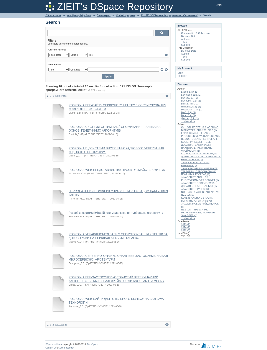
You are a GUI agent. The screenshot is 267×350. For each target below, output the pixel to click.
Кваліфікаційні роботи (79, 15)
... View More (188, 121)
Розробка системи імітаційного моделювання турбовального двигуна (116, 212)
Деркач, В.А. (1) (190, 118)
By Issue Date (188, 36)
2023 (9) (185, 224)
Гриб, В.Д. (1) (188, 112)
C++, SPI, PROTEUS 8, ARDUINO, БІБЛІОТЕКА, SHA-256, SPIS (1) (200, 129)
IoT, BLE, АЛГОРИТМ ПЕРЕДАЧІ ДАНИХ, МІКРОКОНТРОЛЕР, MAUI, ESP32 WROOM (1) (201, 156)
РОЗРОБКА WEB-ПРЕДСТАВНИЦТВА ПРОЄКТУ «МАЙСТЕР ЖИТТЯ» (117, 169)
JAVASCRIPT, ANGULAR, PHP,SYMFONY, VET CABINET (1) (200, 178)
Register (181, 75)
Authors (185, 39)
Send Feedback (66, 347)
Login (219, 4)
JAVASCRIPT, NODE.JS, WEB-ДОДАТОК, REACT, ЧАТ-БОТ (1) (199, 184)
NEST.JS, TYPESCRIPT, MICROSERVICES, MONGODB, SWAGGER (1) (198, 212)
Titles (184, 42)
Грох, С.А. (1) (188, 115)
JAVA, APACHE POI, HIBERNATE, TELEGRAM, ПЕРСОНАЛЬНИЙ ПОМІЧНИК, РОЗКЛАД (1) (199, 171)
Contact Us (51, 347)
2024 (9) (185, 227)
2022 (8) (185, 230)
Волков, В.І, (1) (189, 97)
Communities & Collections (195, 33)
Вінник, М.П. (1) (189, 103)
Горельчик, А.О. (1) (191, 109)
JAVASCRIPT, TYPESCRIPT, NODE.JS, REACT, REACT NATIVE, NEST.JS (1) (200, 192)
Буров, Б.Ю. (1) (189, 91)
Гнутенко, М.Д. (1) (191, 106)
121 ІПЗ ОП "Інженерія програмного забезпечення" (169, 15)
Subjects (185, 44)
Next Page (61, 95)
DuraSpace (92, 344)
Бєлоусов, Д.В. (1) (191, 94)
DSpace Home (53, 15)
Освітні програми (125, 15)
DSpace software (53, 344)
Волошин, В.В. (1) (191, 100)
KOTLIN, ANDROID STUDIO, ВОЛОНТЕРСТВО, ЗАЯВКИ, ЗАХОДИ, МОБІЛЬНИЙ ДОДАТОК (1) (200, 202)
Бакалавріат (104, 15)
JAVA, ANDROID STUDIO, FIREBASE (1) (195, 164)
